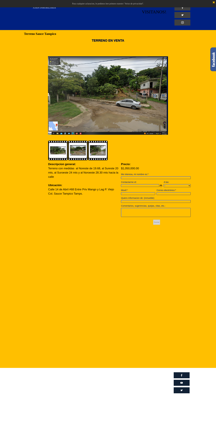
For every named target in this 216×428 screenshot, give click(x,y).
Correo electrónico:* (166, 190)
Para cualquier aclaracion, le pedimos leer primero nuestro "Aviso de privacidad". (108, 3)
